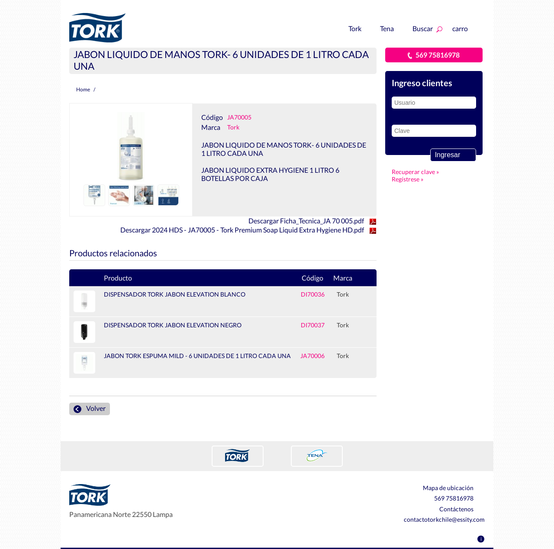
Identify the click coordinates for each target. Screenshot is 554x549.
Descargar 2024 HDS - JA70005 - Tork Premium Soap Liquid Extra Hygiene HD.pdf (248, 230)
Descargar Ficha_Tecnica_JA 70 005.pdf (312, 220)
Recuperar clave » (392, 171)
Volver (90, 408)
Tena (391, 28)
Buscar (427, 28)
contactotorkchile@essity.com (444, 519)
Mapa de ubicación (454, 488)
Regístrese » (392, 179)
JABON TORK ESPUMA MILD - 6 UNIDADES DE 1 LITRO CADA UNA (197, 355)
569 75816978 (434, 55)
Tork (359, 28)
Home (83, 89)
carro (466, 28)
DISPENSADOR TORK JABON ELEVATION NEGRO (173, 325)
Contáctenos (462, 509)
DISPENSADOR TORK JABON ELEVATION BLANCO (174, 294)
